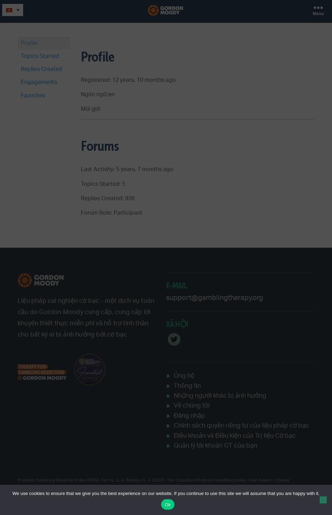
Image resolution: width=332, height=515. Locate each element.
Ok (168, 504)
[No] (323, 499)
